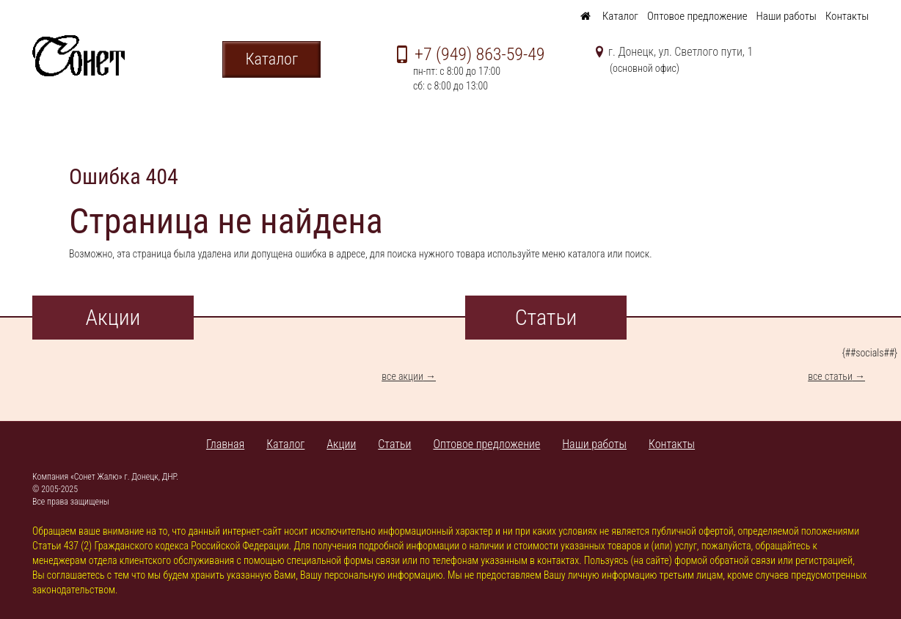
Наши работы (786, 16)
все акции (402, 376)
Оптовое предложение (697, 16)
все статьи (830, 376)
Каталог (620, 16)
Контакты (847, 16)
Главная (225, 444)
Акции (341, 444)
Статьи (394, 444)
